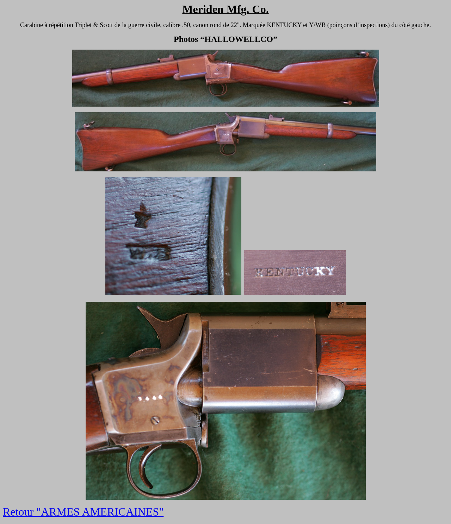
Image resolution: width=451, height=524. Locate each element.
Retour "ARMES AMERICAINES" (83, 511)
